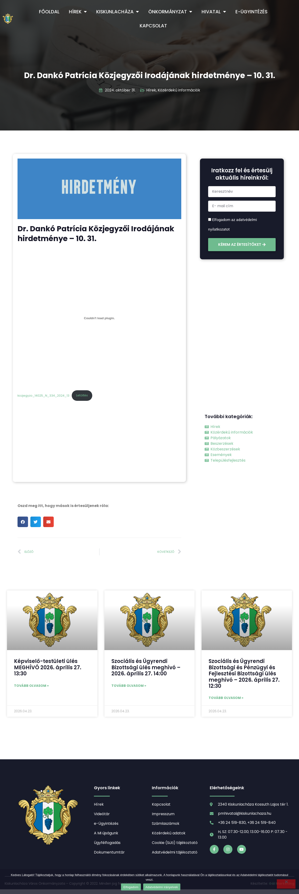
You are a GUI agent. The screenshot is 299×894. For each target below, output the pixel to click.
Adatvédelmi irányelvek (162, 887)
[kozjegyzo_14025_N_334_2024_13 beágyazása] (99, 318)
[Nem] (286, 884)
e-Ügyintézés (251, 11)
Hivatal (214, 11)
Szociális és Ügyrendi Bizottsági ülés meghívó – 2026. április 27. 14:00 (146, 667)
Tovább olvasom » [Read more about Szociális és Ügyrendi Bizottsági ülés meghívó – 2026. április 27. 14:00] (128, 685)
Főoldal (49, 11)
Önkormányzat (170, 11)
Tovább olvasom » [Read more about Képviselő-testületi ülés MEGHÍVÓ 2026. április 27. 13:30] (31, 685)
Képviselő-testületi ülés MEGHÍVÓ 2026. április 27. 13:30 (47, 667)
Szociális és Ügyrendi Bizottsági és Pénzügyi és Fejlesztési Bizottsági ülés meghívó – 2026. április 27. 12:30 (244, 674)
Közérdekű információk (179, 90)
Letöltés (82, 395)
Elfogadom (130, 887)
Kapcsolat (153, 25)
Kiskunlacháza (117, 11)
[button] (23, 522)
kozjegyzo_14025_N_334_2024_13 (43, 395)
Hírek (78, 11)
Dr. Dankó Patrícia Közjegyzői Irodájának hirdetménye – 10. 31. (149, 75)
